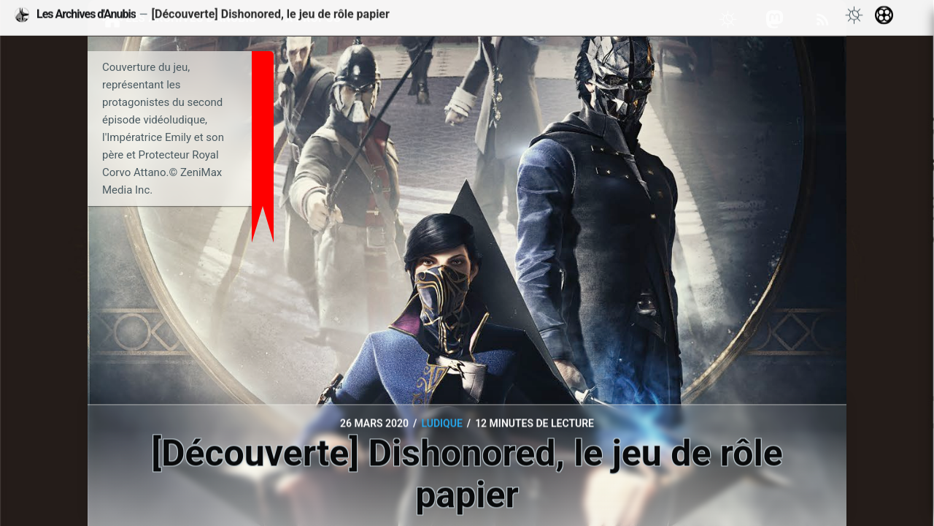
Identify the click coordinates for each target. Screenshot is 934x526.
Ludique (441, 424)
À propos (313, 18)
